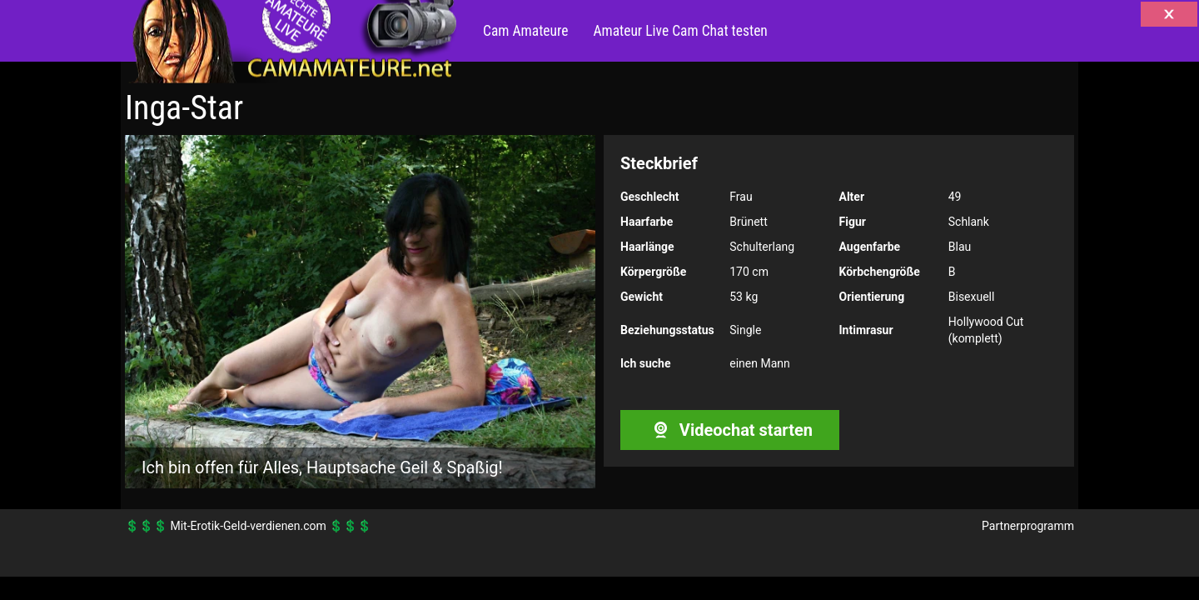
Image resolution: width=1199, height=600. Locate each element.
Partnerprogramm (1028, 525)
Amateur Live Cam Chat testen (680, 30)
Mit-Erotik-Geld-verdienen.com (248, 525)
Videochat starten (730, 430)
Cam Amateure (525, 30)
